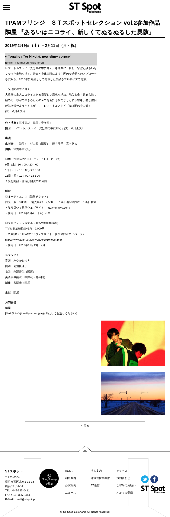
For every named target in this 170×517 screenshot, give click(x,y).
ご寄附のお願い (126, 485)
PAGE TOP (85, 449)
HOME (69, 470)
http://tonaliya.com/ (58, 207)
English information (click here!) (38, 59)
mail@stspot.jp (26, 499)
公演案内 (70, 485)
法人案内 (96, 470)
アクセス (121, 470)
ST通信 (95, 485)
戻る (86, 425)
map (48, 482)
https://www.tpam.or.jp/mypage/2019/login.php (33, 239)
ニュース (70, 492)
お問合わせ (123, 478)
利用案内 (70, 478)
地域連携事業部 (100, 478)
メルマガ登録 (124, 492)
